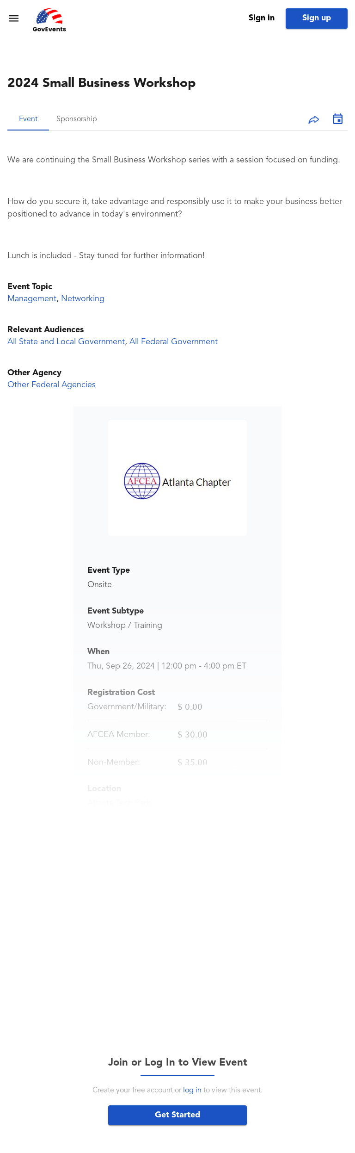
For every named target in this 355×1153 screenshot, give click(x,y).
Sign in (262, 18)
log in (192, 1090)
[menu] (13, 18)
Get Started (177, 1115)
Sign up (316, 18)
